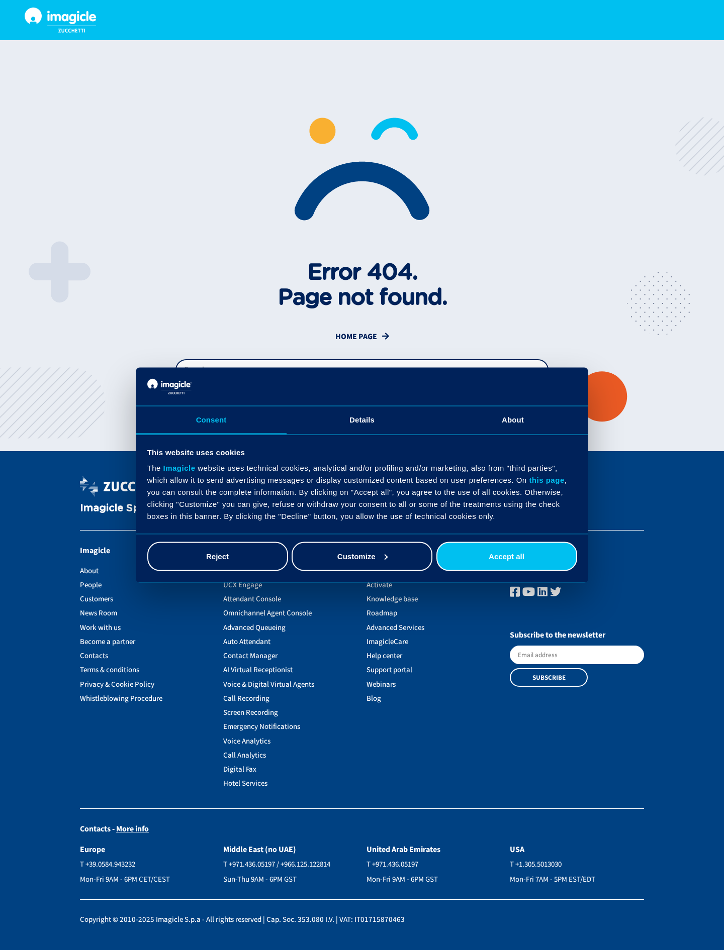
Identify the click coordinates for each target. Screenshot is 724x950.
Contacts (94, 656)
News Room (98, 613)
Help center (384, 656)
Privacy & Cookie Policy (117, 684)
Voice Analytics (246, 741)
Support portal (389, 670)
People (91, 585)
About (89, 571)
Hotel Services (245, 783)
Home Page (356, 337)
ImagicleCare (387, 642)
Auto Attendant (246, 642)
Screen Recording (250, 712)
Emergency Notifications (261, 726)
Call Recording (246, 698)
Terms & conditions (109, 670)
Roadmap (382, 613)
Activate (379, 585)
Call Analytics (244, 755)
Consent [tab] (211, 419)
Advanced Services (395, 627)
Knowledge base (392, 599)
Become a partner (107, 642)
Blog (374, 698)
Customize (362, 556)
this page (546, 480)
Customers (96, 599)
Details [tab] (362, 419)
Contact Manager (250, 656)
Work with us (100, 627)
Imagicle (179, 468)
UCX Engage (242, 585)
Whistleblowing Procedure (121, 698)
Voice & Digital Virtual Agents (268, 684)
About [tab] (513, 419)
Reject (217, 556)
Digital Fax (239, 769)
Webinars (381, 684)
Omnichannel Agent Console (267, 613)
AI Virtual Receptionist (258, 670)
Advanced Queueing (254, 627)
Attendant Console (252, 599)
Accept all (506, 556)
